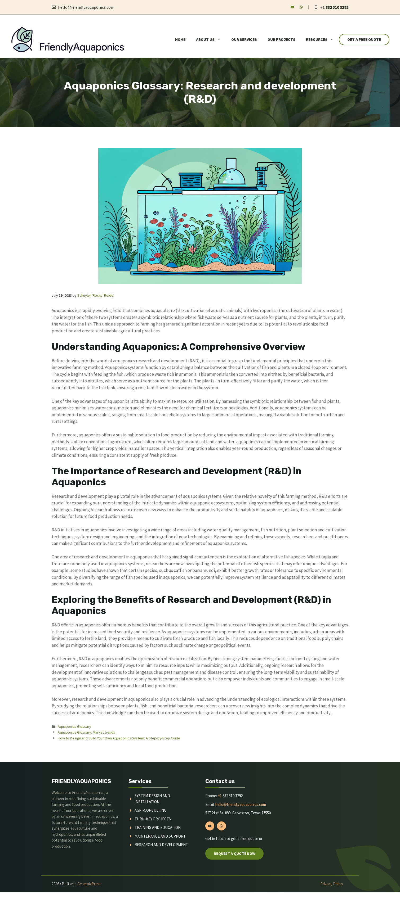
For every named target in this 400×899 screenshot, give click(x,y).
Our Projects (281, 40)
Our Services (244, 40)
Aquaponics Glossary (74, 726)
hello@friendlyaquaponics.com (86, 7)
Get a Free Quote (364, 40)
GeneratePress (88, 883)
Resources (322, 40)
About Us (211, 40)
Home (180, 40)
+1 (220, 795)
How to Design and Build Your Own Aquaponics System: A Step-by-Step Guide (119, 738)
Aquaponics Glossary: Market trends (86, 732)
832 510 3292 (337, 7)
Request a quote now (234, 853)
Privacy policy (332, 883)
